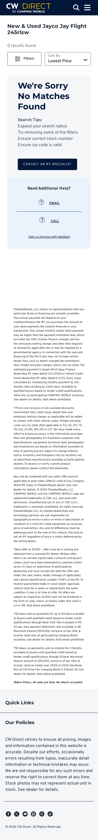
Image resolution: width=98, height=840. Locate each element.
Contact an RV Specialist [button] (47, 164)
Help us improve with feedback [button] (49, 237)
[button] (24, 59)
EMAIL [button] (49, 203)
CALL (49, 221)
